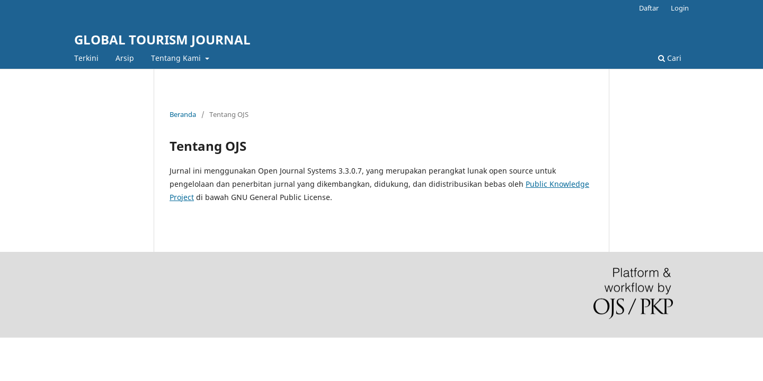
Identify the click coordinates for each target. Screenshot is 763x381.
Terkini (86, 58)
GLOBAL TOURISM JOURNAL (162, 39)
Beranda (183, 114)
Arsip (125, 58)
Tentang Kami (177, 58)
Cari (669, 58)
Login (680, 8)
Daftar (649, 8)
